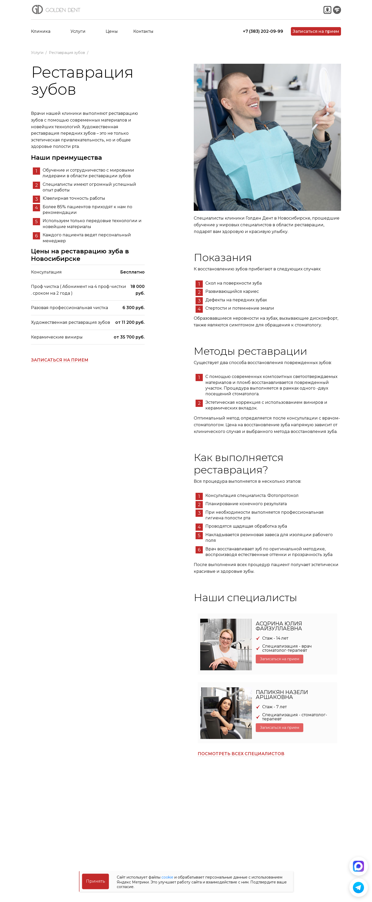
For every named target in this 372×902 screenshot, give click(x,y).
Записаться (316, 36)
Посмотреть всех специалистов (241, 753)
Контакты (143, 36)
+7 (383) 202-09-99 (263, 36)
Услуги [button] (78, 36)
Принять (95, 881)
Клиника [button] (40, 36)
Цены (112, 36)
